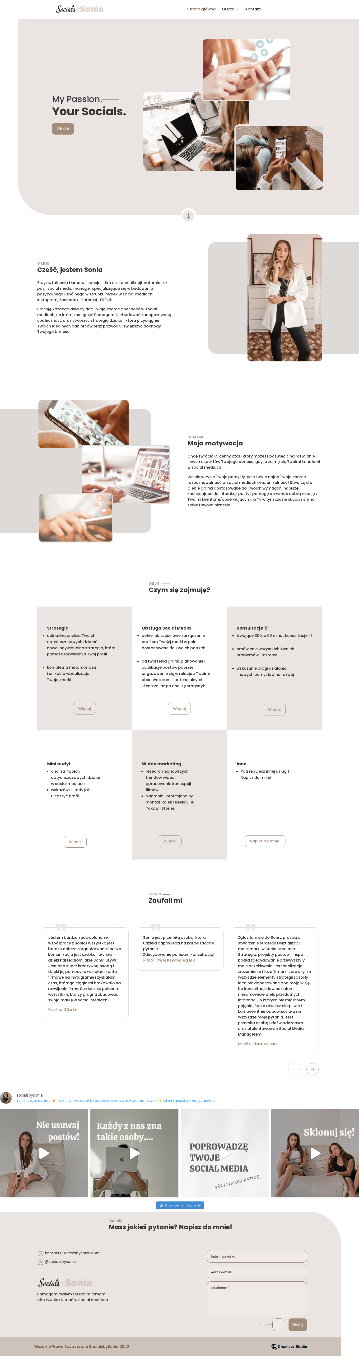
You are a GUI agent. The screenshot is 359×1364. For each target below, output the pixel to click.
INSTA (287, 10)
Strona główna (201, 9)
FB (271, 10)
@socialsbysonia (60, 1261)
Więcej (84, 708)
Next (312, 1069)
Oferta (228, 9)
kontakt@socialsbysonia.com (72, 1253)
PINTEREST (303, 10)
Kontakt (253, 9)
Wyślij (297, 1324)
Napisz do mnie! (265, 841)
